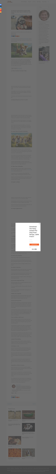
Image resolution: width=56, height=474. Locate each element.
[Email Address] (34, 242)
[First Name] (34, 240)
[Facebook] (0, 4)
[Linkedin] (0, 7)
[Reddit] (0, 9)
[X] (0, 6)
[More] (0, 12)
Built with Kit (34, 249)
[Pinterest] (0, 10)
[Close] (39, 223)
